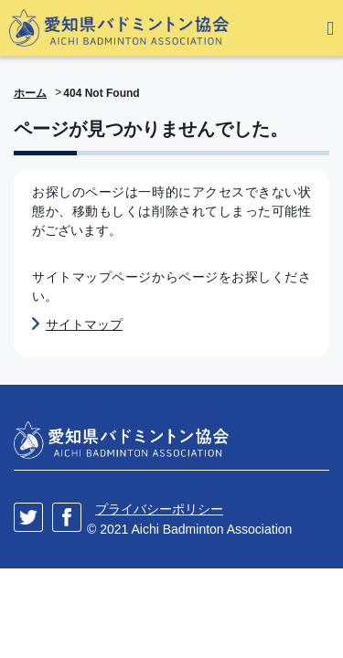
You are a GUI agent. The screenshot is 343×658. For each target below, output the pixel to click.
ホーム (30, 93)
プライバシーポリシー (159, 509)
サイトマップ (84, 324)
